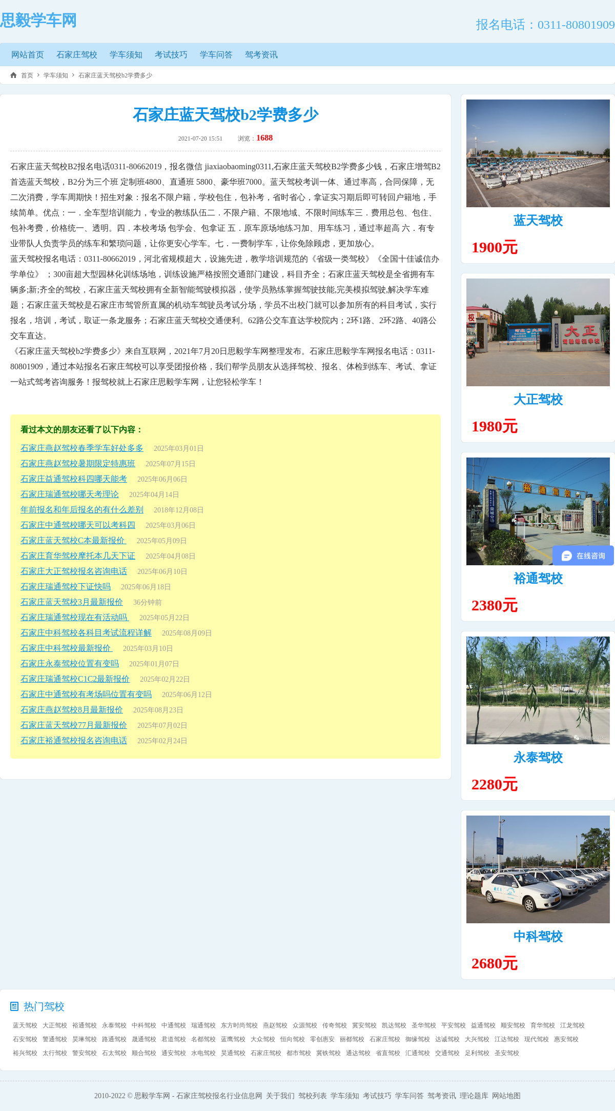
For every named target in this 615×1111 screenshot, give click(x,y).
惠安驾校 (566, 1039)
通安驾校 (173, 1053)
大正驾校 (538, 399)
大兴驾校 (477, 1039)
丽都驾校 (352, 1039)
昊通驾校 (233, 1053)
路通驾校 (114, 1039)
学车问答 (216, 54)
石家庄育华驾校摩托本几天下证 (77, 555)
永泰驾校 (538, 757)
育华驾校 (542, 1025)
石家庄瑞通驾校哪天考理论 (69, 494)
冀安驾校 (364, 1025)
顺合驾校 (144, 1053)
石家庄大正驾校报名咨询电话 (73, 571)
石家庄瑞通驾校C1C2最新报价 (75, 678)
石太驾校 (114, 1053)
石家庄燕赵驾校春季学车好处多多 (82, 448)
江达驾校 (507, 1039)
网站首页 (27, 54)
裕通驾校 (538, 578)
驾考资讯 (261, 54)
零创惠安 (322, 1039)
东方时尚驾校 (239, 1025)
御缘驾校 (417, 1039)
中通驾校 (173, 1025)
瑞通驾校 (203, 1025)
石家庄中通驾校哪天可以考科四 (77, 525)
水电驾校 (203, 1053)
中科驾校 (538, 936)
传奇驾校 (334, 1025)
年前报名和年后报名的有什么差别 (82, 509)
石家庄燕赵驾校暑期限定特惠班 (77, 463)
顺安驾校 (513, 1025)
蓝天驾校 (538, 220)
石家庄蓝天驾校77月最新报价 (73, 725)
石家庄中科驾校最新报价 (66, 648)
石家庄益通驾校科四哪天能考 (73, 478)
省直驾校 (388, 1053)
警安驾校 (84, 1053)
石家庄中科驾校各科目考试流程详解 (86, 632)
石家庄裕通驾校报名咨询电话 (73, 740)
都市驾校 (298, 1053)
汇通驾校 (417, 1053)
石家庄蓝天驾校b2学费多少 (115, 75)
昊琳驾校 (84, 1039)
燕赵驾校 (275, 1025)
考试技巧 (171, 54)
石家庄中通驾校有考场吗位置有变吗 (86, 694)
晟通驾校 (144, 1039)
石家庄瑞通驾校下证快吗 (65, 586)
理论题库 (474, 1096)
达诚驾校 (447, 1039)
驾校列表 (312, 1096)
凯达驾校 (394, 1025)
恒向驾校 (292, 1039)
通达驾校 (358, 1053)
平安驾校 (453, 1025)
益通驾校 (483, 1025)
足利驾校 (477, 1053)
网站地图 (506, 1096)
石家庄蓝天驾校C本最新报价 (73, 540)
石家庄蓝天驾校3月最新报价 (71, 602)
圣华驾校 (424, 1025)
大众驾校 (263, 1039)
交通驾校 (447, 1053)
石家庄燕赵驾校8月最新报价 (71, 709)
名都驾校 (203, 1039)
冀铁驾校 (328, 1053)
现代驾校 (536, 1039)
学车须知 (126, 54)
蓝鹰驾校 (233, 1039)
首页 (27, 75)
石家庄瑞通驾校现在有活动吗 (74, 617)
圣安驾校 (507, 1053)
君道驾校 (173, 1039)
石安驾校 (25, 1039)
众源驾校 (305, 1025)
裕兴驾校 (25, 1053)
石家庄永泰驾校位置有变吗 (69, 663)
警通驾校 (55, 1039)
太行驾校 (55, 1053)
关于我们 (280, 1096)
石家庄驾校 (76, 54)
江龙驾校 (572, 1025)
